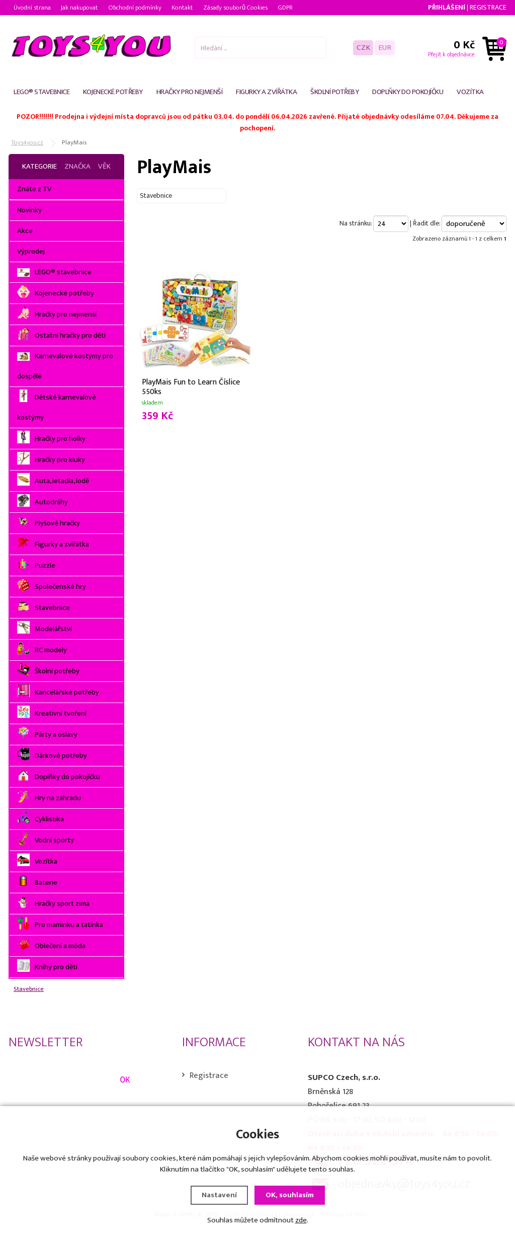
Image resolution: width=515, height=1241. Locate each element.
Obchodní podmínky (134, 7)
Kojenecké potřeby (113, 92)
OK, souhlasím (290, 1195)
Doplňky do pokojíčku (407, 92)
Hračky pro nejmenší (189, 92)
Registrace (488, 7)
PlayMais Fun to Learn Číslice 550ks (191, 386)
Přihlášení (446, 7)
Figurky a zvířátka (266, 92)
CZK (363, 47)
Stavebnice (29, 989)
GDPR (285, 7)
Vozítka (470, 92)
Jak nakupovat (79, 7)
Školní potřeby (334, 92)
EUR (384, 47)
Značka (77, 166)
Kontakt (182, 7)
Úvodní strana (32, 7)
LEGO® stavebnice (41, 92)
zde (301, 1220)
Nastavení (219, 1195)
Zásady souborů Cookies (235, 7)
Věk (104, 166)
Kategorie (39, 166)
